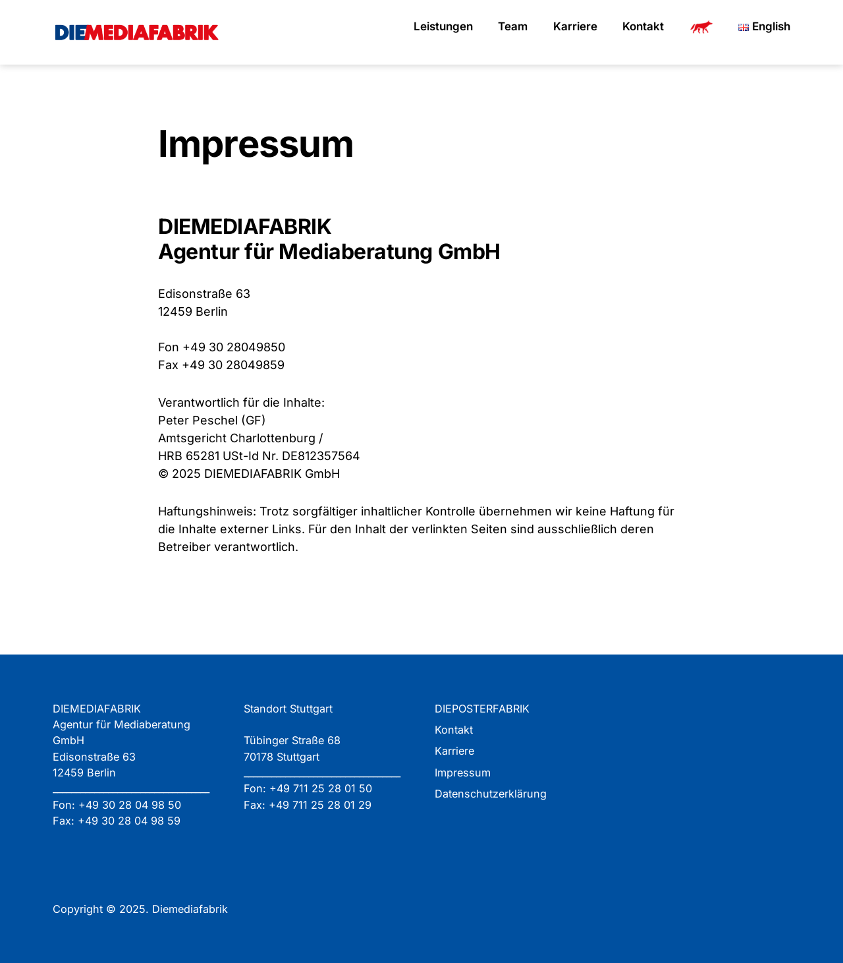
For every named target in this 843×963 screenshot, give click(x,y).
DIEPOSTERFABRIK (482, 708)
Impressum (463, 772)
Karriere (575, 26)
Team (513, 26)
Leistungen (443, 26)
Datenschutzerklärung (491, 793)
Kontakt (643, 26)
